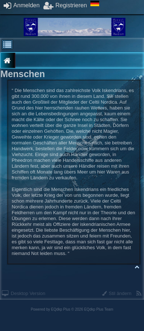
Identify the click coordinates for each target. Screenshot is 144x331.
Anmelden (22, 5)
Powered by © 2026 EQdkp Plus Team (72, 309)
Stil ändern (117, 293)
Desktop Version (23, 293)
